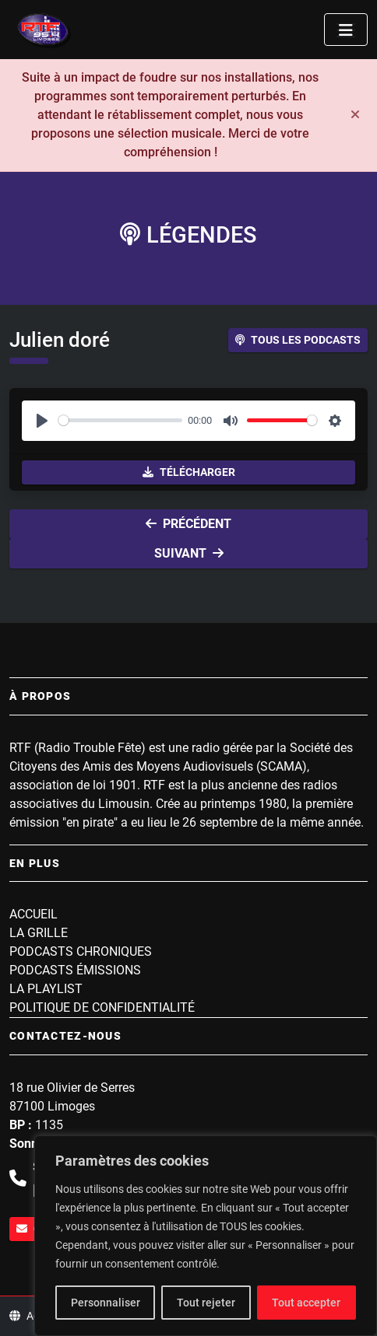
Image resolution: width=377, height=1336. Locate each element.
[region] (205, 1235)
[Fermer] (355, 115)
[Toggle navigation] (346, 29)
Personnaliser (105, 1302)
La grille (38, 932)
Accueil (33, 914)
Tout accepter (306, 1302)
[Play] (42, 420)
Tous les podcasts (298, 340)
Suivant (189, 553)
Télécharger (189, 472)
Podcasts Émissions (75, 970)
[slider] (120, 420)
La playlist (46, 988)
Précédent (188, 523)
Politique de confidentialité (102, 1007)
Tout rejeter (206, 1302)
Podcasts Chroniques (80, 951)
